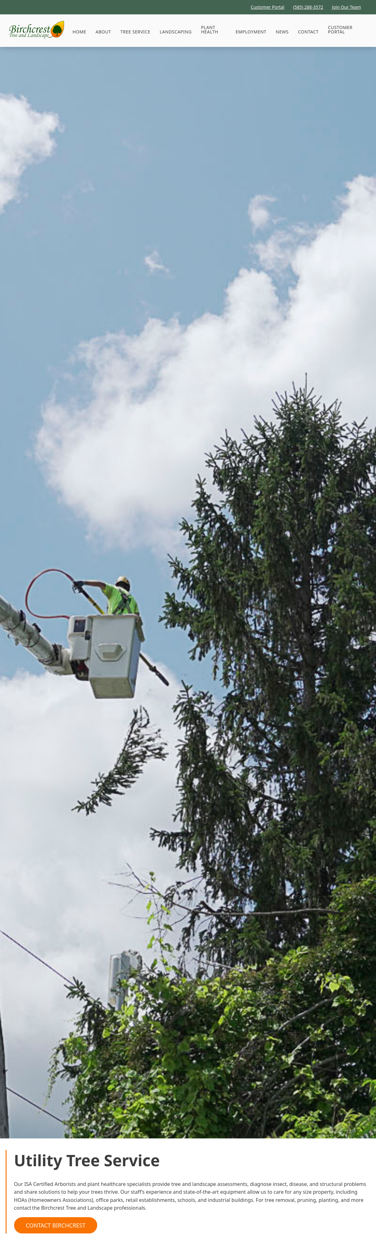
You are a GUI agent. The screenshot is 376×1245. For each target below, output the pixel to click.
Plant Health (209, 29)
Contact (308, 32)
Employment (251, 32)
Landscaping (176, 32)
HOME (79, 32)
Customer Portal (340, 29)
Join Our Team (346, 7)
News (282, 32)
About (103, 32)
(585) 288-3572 (308, 7)
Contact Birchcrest (56, 1225)
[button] (135, 32)
